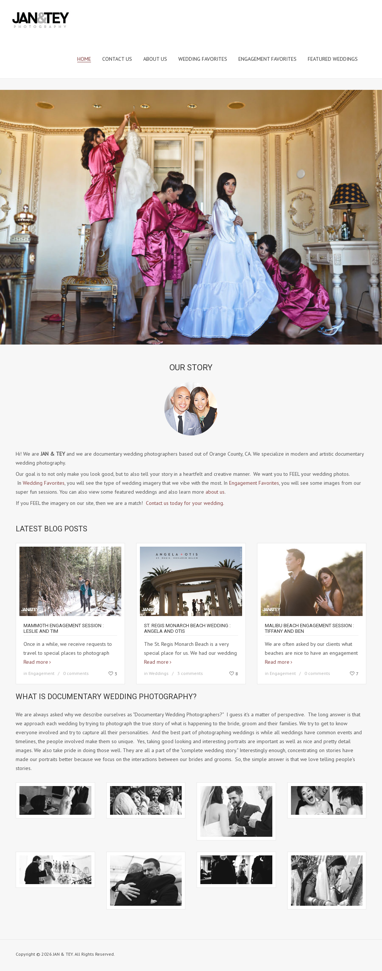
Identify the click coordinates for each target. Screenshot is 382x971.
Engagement (41, 673)
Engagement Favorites (254, 483)
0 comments (76, 673)
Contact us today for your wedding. (185, 503)
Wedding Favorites (44, 483)
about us (215, 491)
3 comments (190, 673)
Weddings (159, 673)
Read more (36, 662)
